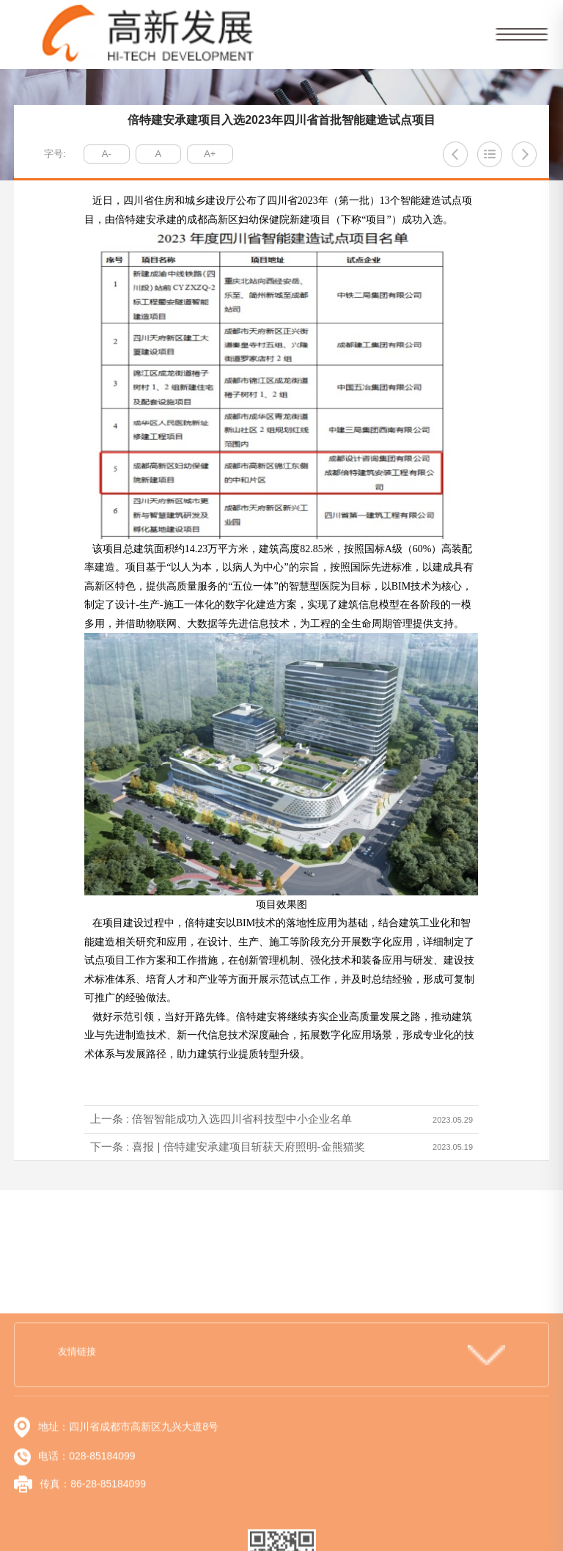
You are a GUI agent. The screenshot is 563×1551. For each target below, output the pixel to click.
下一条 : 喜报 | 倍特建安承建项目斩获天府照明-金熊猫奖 (227, 1146)
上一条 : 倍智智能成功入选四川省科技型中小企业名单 (221, 1118)
